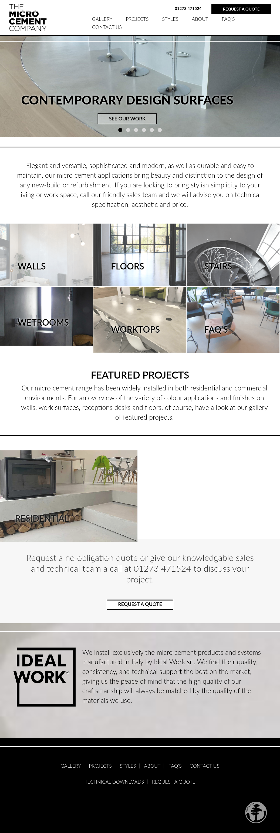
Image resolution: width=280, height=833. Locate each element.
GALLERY (102, 19)
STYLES (170, 19)
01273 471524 (188, 8)
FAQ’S (228, 19)
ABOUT (200, 19)
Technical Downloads (114, 782)
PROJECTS (137, 19)
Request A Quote (173, 782)
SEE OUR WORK (127, 119)
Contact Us (107, 27)
